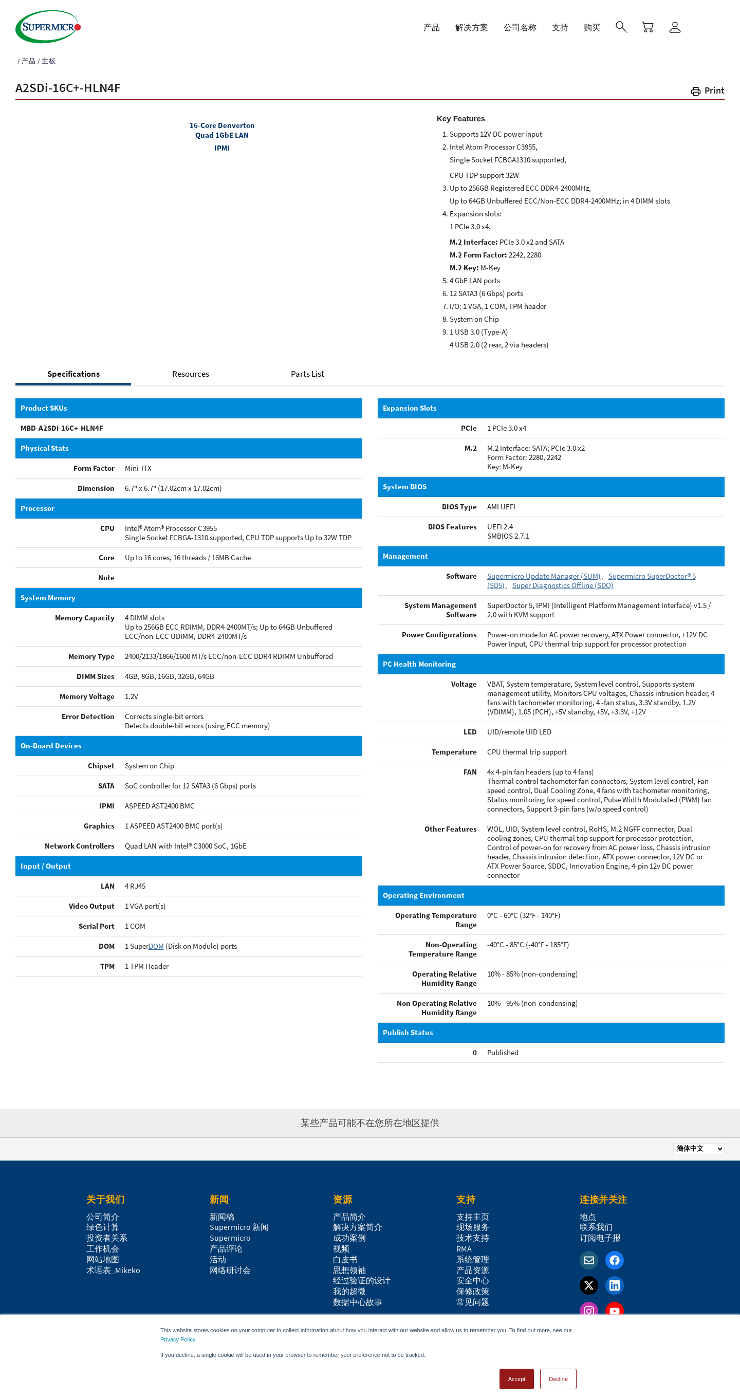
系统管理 (472, 1254)
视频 (341, 1244)
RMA (464, 1244)
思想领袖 (349, 1265)
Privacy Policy (177, 1335)
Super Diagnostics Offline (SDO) (563, 580)
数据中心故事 (357, 1297)
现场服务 (472, 1222)
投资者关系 (106, 1233)
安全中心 (472, 1276)
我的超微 (349, 1286)
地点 (588, 1212)
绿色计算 (102, 1222)
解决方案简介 (357, 1222)
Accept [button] (517, 1374)
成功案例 (349, 1233)
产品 (29, 56)
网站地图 (102, 1254)
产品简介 (349, 1212)
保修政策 (472, 1286)
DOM (156, 941)
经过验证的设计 (362, 1276)
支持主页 (472, 1212)
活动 (218, 1254)
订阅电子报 (600, 1233)
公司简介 (102, 1212)
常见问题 (472, 1297)
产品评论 (226, 1244)
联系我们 (596, 1222)
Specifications (73, 369)
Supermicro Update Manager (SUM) (544, 571)
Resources (190, 369)
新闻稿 (222, 1212)
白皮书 (345, 1254)
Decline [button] (558, 1374)
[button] (707, 88)
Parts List (307, 369)
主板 (49, 56)
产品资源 (472, 1265)
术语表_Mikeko (113, 1265)
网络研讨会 (230, 1265)
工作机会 (102, 1244)
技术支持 (472, 1233)
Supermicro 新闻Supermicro (239, 1227)
